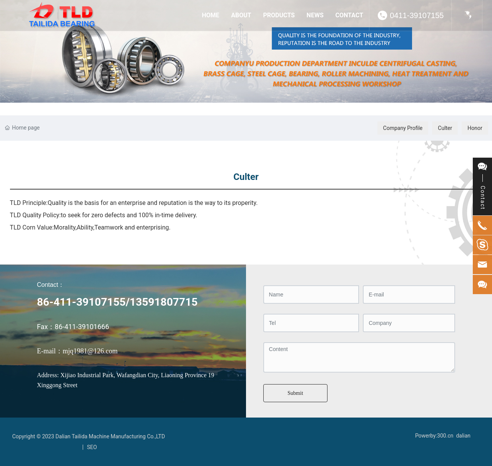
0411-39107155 (417, 15)
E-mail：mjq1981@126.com (77, 351)
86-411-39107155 (81, 302)
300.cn (445, 436)
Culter (445, 128)
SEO (92, 447)
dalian (463, 436)
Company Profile (403, 128)
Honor (474, 128)
